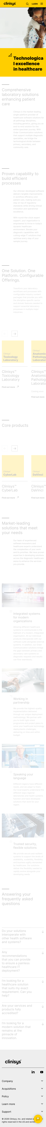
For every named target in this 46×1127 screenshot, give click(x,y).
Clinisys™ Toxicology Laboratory (11, 375)
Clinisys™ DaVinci (38, 488)
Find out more (8, 387)
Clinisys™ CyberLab (10, 488)
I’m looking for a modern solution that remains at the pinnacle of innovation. (16, 1030)
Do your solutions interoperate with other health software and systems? (17, 936)
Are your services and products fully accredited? (17, 1009)
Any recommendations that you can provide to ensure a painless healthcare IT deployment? (16, 961)
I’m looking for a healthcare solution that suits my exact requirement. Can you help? (17, 988)
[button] (28, 3)
